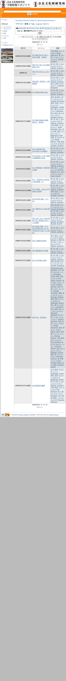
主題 (4, 38)
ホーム (5, 19)
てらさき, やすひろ (57, 143)
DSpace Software (24, 415)
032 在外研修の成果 (39, 260)
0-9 (20, 28)
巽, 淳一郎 (54, 64)
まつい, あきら (56, 330)
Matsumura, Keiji (56, 135)
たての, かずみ (56, 278)
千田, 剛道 (54, 51)
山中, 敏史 (54, 369)
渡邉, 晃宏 (54, 299)
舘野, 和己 (59, 276)
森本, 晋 (53, 354)
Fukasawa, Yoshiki (57, 107)
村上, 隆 (53, 109)
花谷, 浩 (57, 113)
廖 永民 (53, 224)
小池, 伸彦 (54, 125)
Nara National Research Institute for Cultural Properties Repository (34, 20)
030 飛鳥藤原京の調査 (40, 251)
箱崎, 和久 (58, 309)
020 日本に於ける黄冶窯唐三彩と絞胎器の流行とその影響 (41, 221)
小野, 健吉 (60, 338)
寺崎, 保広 (60, 141)
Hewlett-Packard (53, 415)
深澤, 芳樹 (54, 103)
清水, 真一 (54, 168)
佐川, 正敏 (54, 83)
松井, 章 (61, 327)
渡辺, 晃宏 (54, 375)
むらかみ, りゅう (57, 394)
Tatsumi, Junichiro (57, 68)
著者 (4, 33)
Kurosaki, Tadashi (57, 297)
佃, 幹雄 (60, 358)
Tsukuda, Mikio (56, 363)
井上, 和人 (60, 172)
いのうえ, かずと (57, 174)
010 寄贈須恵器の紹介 (40, 92)
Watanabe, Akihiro (57, 303)
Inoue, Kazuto (55, 176)
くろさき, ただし (57, 295)
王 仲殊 (59, 240)
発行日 (5, 31)
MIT (45, 415)
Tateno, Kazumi (56, 280)
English (63, 13)
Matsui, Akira (55, 332)
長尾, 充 (53, 137)
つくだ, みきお (56, 361)
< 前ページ (40, 44)
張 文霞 (59, 224)
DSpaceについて (8, 45)
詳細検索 (34, 14)
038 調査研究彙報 (38, 385)
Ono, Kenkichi (56, 342)
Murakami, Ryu (56, 396)
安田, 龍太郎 (55, 97)
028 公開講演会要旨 (39, 241)
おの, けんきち (56, 340)
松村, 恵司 (56, 131)
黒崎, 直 (61, 293)
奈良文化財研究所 (1, 12)
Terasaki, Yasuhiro (57, 145)
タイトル (6, 35)
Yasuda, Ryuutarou (57, 101)
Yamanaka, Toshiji (57, 373)
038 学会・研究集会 (39, 317)
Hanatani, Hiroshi (57, 117)
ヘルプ (5, 42)
